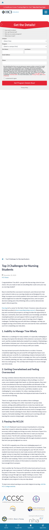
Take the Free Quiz (38, 7)
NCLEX (7, 261)
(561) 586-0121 (7, 414)
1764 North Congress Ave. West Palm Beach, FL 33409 (13, 420)
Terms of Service (29, 516)
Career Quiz (31, 526)
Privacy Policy (30, 514)
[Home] (4, 93)
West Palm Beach (7, 410)
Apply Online (43, 526)
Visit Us (6, 526)
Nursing (4, 142)
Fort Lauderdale (7, 445)
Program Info (18, 526)
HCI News (5, 111)
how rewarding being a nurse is (26, 144)
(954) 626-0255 (7, 449)
